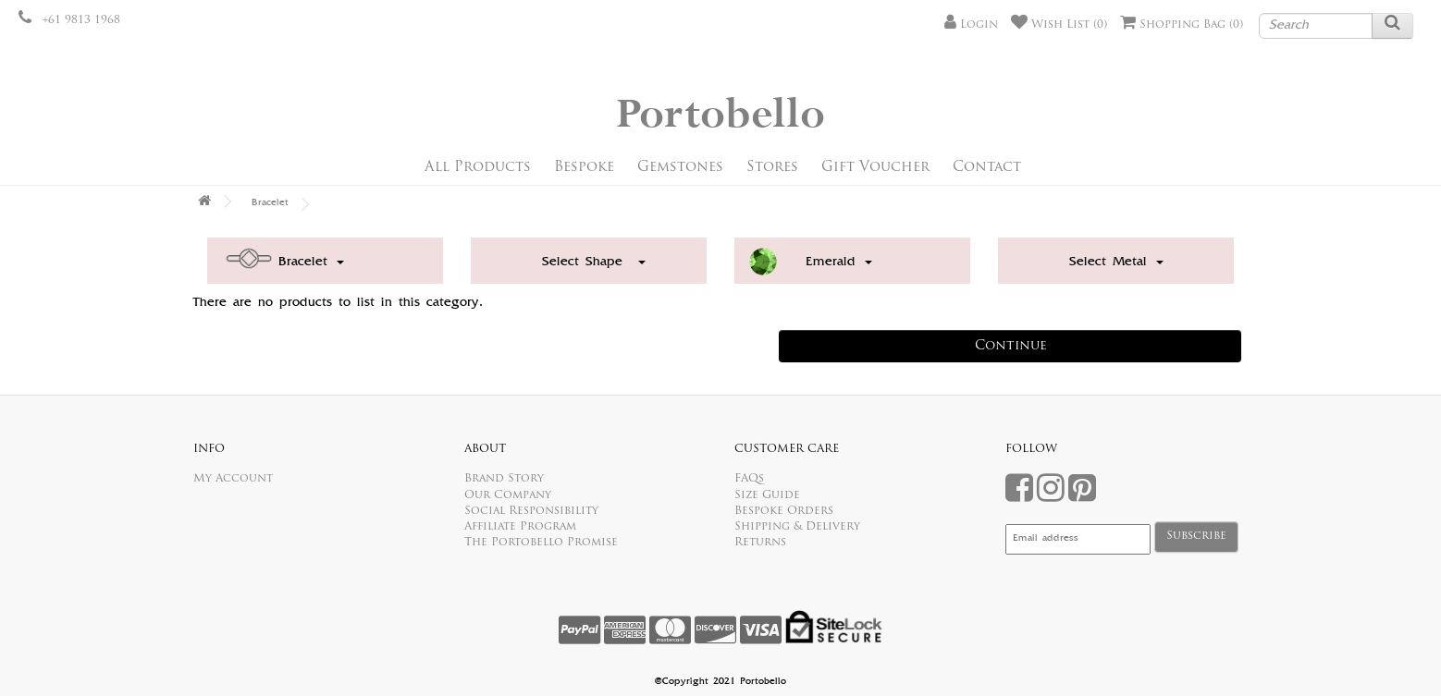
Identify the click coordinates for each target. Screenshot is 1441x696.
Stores (772, 168)
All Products (478, 168)
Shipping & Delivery (797, 526)
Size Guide (767, 495)
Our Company (507, 495)
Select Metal (1116, 262)
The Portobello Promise (541, 542)
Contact (987, 168)
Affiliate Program (520, 526)
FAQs (749, 478)
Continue (1011, 346)
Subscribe (1196, 536)
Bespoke (584, 168)
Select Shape (594, 262)
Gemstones (680, 168)
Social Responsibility (531, 511)
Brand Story (504, 478)
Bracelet (270, 203)
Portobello (720, 115)
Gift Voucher (875, 168)
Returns (760, 542)
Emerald (839, 262)
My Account (233, 478)
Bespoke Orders (783, 511)
